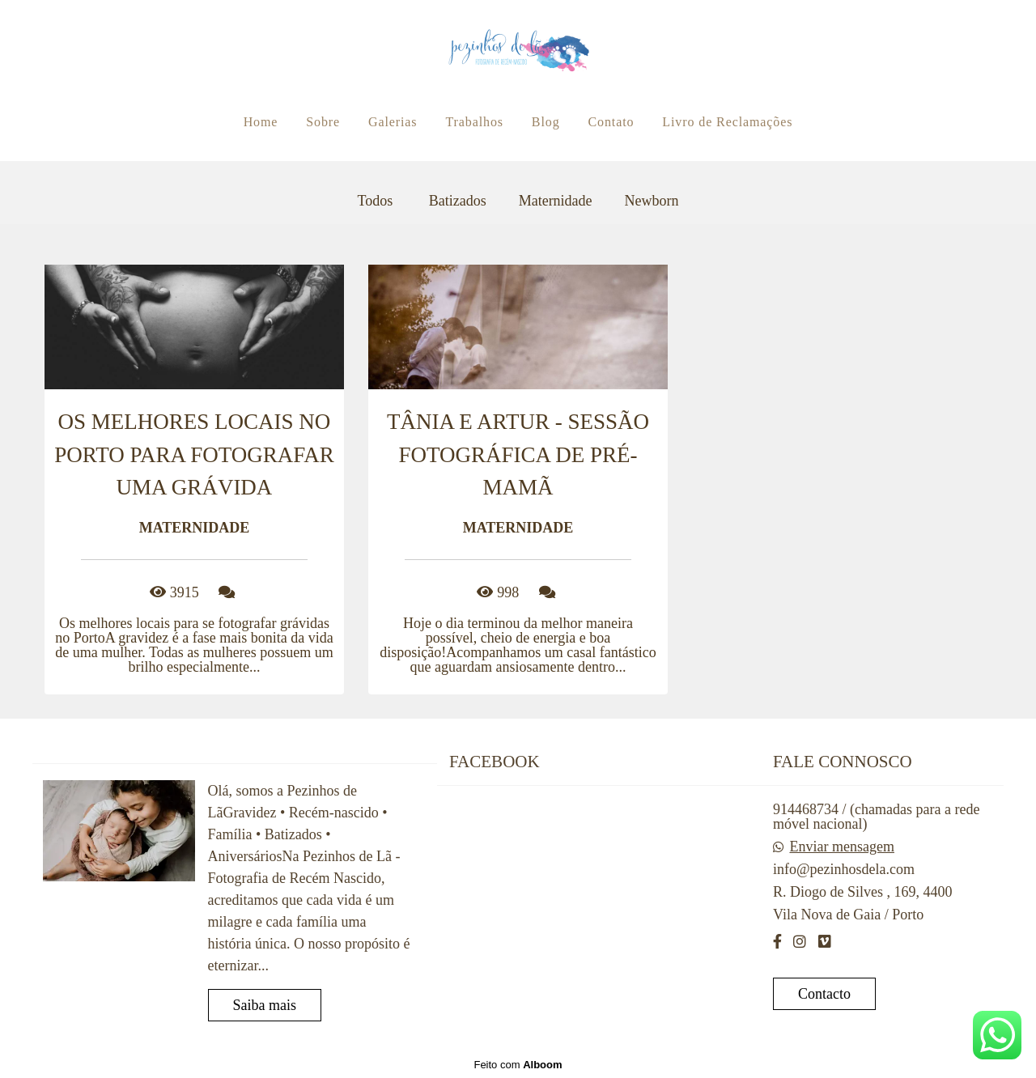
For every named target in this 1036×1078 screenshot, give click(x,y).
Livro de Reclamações (727, 122)
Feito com (517, 1065)
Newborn (652, 200)
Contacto (824, 994)
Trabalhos (474, 122)
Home (261, 122)
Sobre (323, 122)
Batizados (457, 200)
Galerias (393, 122)
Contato (611, 122)
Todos (375, 200)
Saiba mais (265, 1005)
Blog (546, 122)
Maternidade (555, 200)
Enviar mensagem (841, 846)
